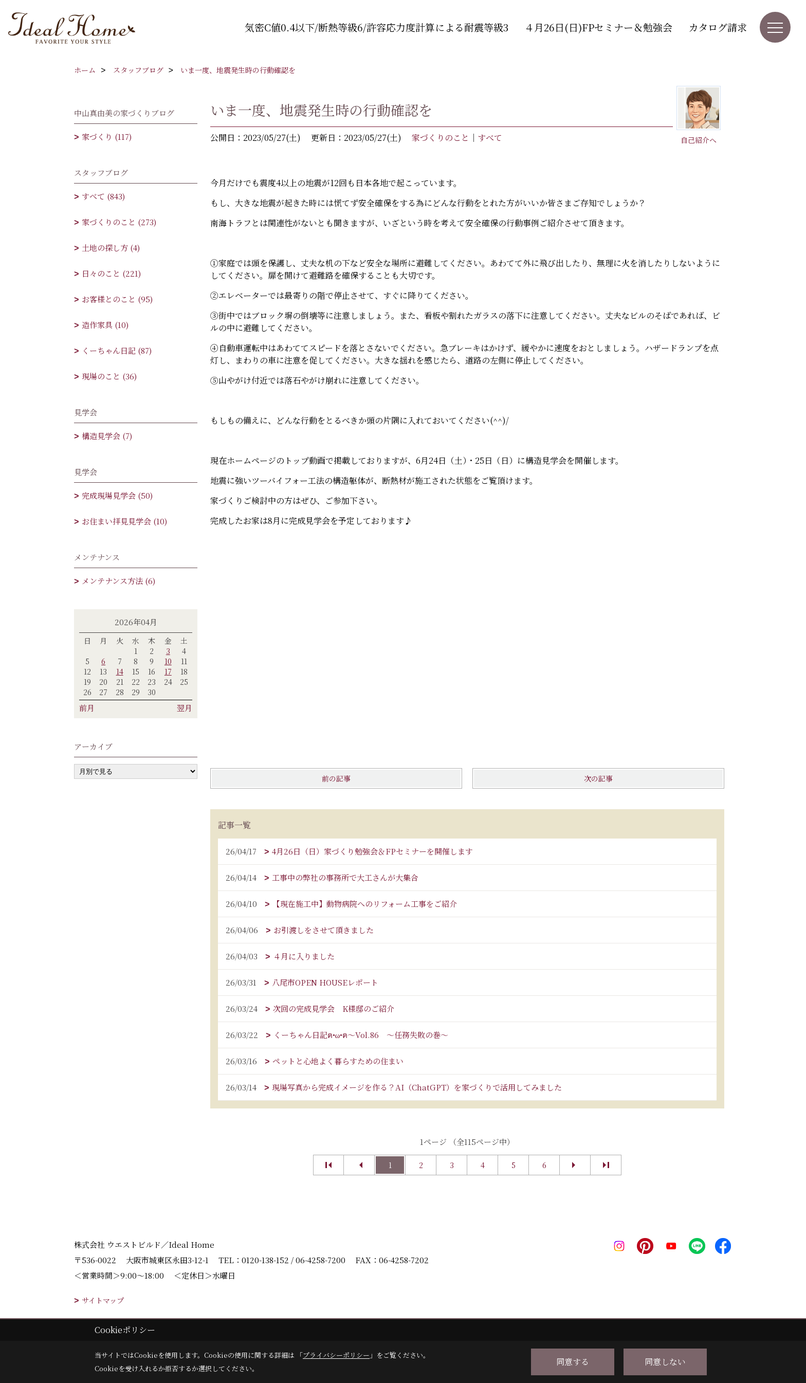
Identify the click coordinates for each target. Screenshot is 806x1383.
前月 (87, 708)
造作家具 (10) (105, 324)
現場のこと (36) (109, 376)
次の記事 (598, 778)
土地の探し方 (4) (111, 247)
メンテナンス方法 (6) (118, 580)
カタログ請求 (717, 27)
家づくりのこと (440, 137)
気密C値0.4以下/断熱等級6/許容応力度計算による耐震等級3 (376, 27)
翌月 (184, 708)
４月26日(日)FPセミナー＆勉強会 (598, 27)
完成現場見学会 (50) (117, 495)
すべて (490, 137)
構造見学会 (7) (107, 435)
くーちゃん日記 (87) (117, 350)
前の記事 (336, 778)
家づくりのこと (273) (119, 221)
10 (168, 661)
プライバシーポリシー (336, 1355)
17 (168, 671)
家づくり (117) (107, 136)
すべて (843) (103, 196)
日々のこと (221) (111, 273)
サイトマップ (103, 1300)
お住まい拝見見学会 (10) (124, 521)
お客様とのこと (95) (117, 299)
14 (119, 671)
